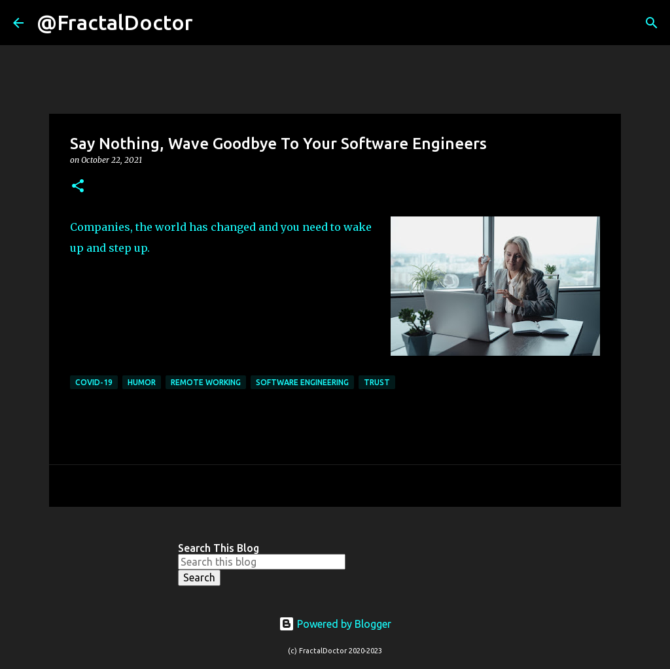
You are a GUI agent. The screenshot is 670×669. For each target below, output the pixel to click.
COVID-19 (94, 382)
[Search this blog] (261, 562)
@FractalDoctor (115, 22)
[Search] (211, 23)
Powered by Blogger (335, 624)
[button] (78, 187)
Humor (142, 382)
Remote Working (206, 382)
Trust (377, 382)
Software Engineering (302, 382)
